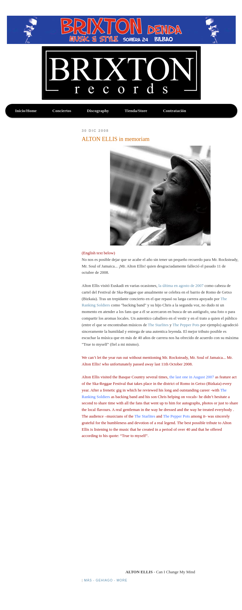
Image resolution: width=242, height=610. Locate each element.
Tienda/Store (136, 110)
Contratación (174, 110)
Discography (98, 110)
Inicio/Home (26, 110)
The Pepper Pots (186, 324)
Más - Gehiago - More (105, 580)
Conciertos (61, 110)
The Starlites (158, 324)
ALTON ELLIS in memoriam (116, 139)
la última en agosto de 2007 (181, 285)
